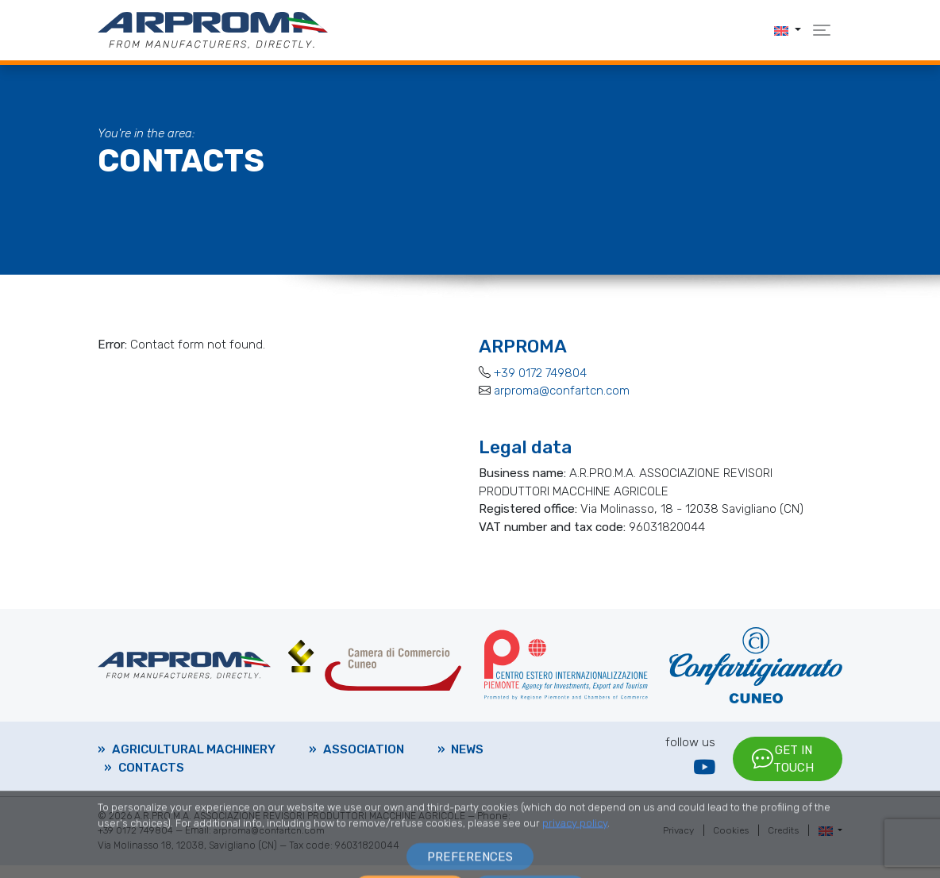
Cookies (728, 843)
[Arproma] (213, 29)
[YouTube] (704, 774)
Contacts (151, 774)
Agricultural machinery (193, 756)
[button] (787, 30)
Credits (782, 843)
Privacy (675, 843)
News (467, 756)
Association (363, 756)
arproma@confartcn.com (562, 390)
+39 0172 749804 (540, 373)
